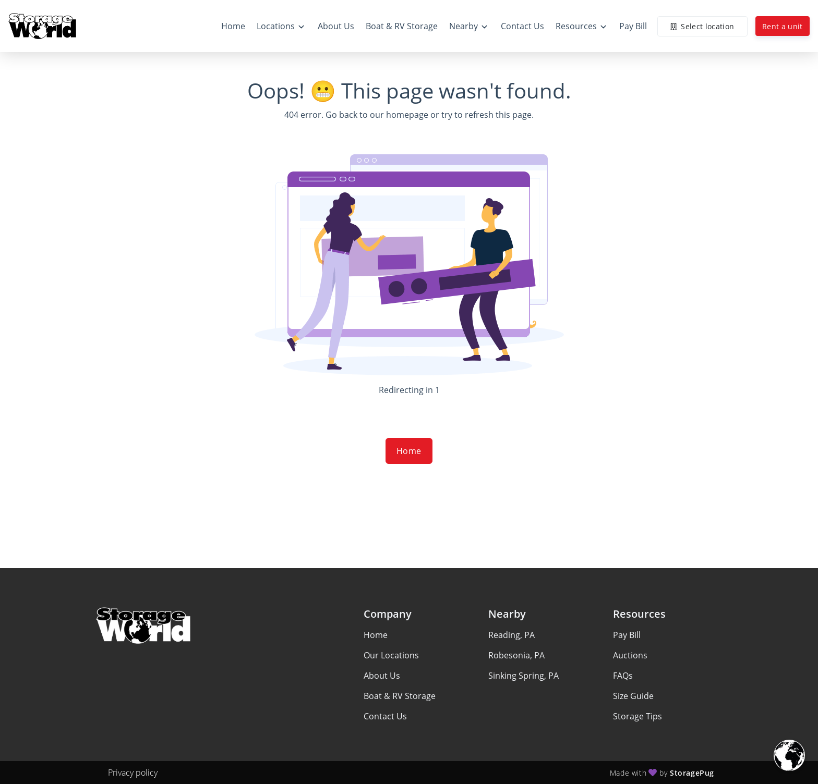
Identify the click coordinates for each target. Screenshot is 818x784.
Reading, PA (511, 635)
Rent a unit (782, 26)
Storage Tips (637, 716)
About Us (382, 675)
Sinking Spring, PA (523, 675)
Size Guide (633, 696)
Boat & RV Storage (400, 696)
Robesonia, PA (516, 655)
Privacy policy (133, 772)
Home (409, 451)
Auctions (630, 655)
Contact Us (385, 716)
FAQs (623, 675)
